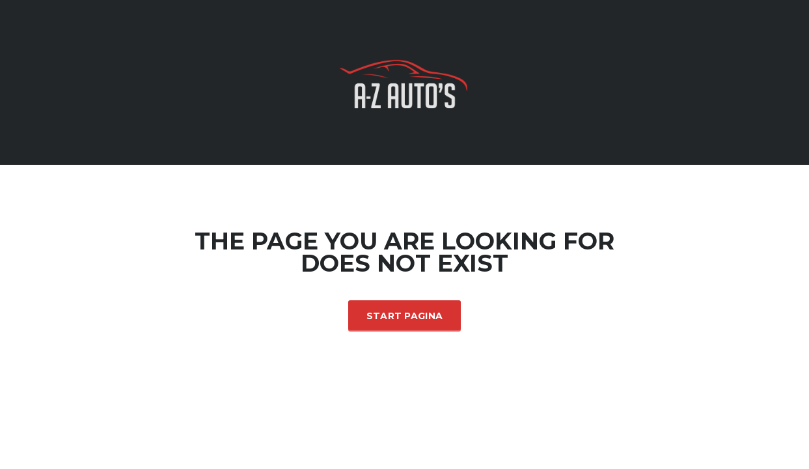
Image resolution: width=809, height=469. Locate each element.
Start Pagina (404, 316)
